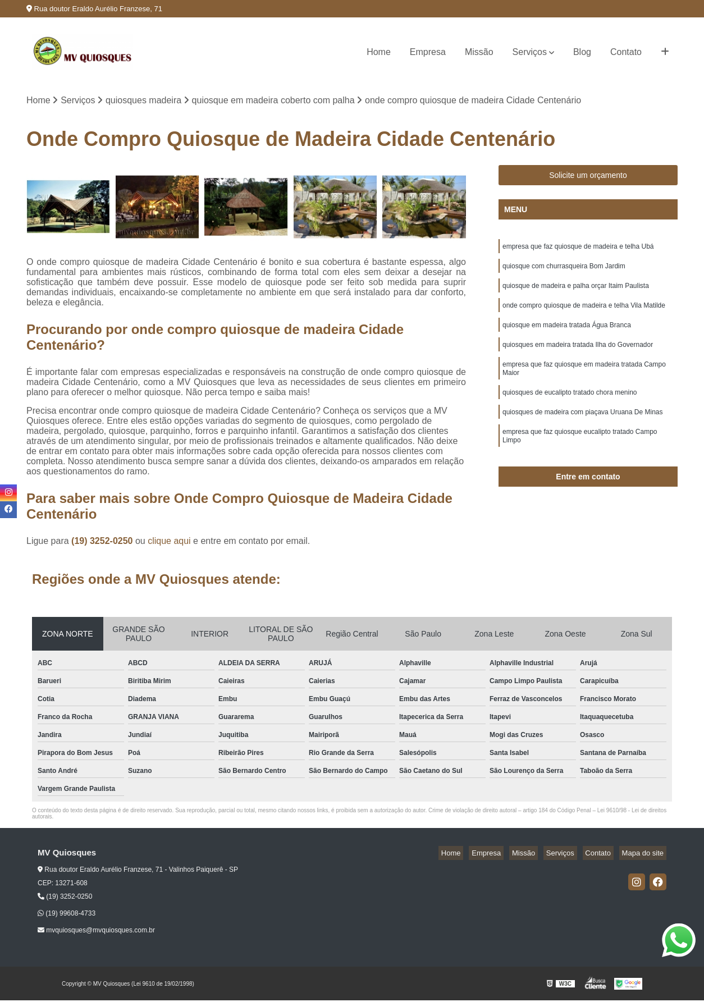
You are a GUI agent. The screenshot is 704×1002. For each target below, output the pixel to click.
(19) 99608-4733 (66, 915)
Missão (479, 52)
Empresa (428, 52)
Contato (626, 52)
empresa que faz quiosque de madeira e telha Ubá (578, 249)
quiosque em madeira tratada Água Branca (566, 334)
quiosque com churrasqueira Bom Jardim (563, 270)
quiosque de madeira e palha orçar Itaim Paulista (575, 292)
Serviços (530, 52)
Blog (582, 52)
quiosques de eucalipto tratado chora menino (569, 409)
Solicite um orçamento (588, 176)
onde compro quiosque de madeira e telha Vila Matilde (583, 313)
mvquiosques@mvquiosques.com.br (96, 932)
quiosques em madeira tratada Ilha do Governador (577, 356)
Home (379, 52)
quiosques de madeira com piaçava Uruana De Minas (582, 430)
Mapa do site (645, 854)
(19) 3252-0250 (103, 542)
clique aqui (169, 542)
